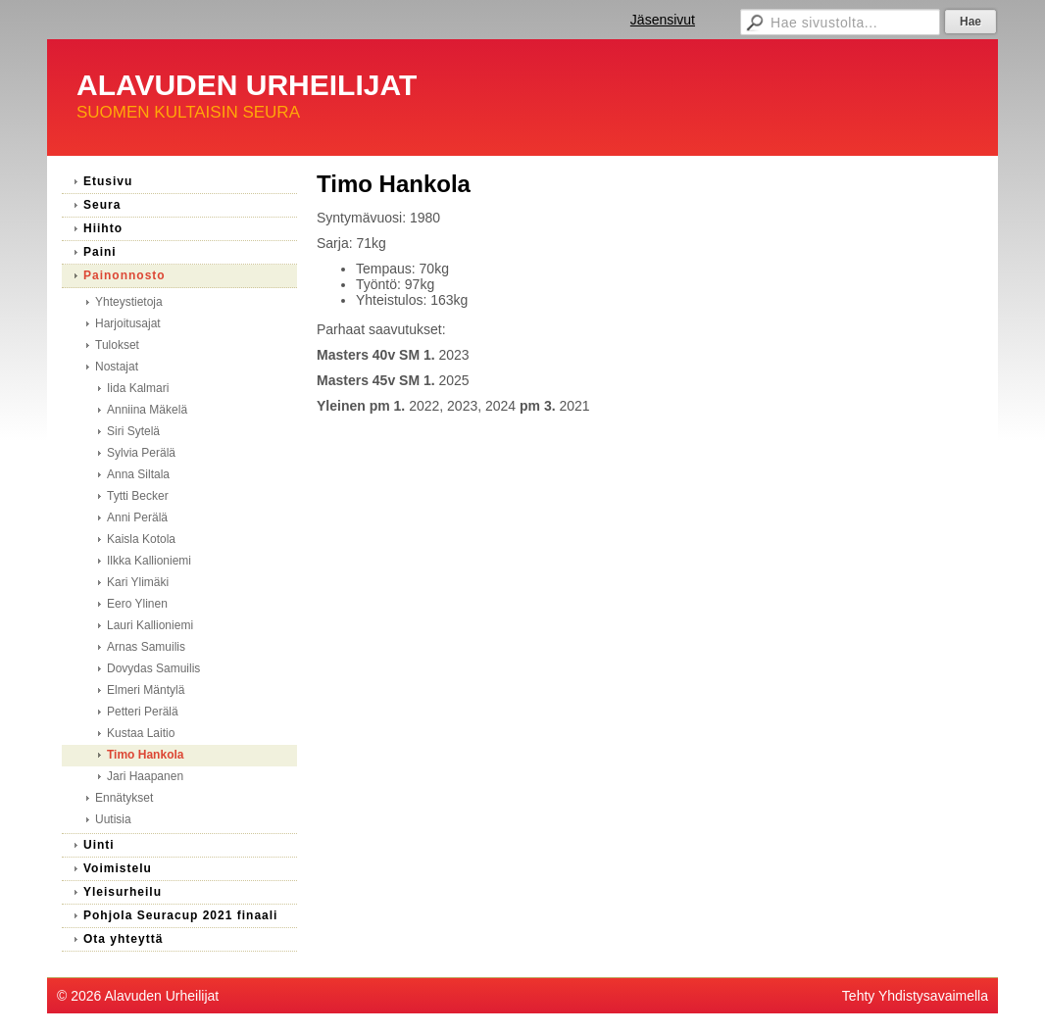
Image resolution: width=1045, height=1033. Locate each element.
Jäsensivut (662, 19)
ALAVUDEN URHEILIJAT (246, 85)
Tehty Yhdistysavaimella (915, 996)
